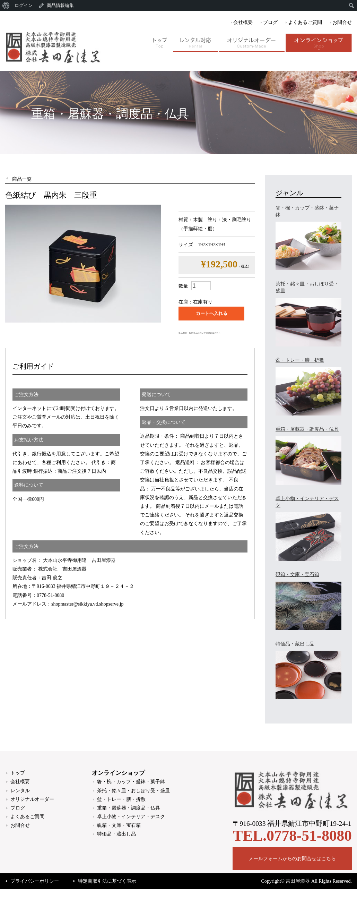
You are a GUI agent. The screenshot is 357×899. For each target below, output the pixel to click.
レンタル (20, 790)
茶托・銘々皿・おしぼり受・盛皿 (133, 790)
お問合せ (342, 22)
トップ (17, 773)
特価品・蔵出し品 (116, 834)
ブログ (270, 22)
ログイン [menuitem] (24, 5)
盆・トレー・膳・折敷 (121, 799)
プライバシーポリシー (34, 881)
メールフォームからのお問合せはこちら (292, 858)
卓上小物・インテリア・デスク (131, 816)
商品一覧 (22, 179)
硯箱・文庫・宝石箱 (119, 825)
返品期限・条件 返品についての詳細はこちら (199, 333)
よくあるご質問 (305, 22)
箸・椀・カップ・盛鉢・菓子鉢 (131, 781)
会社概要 (243, 22)
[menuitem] (6, 5)
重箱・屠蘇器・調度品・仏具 (128, 808)
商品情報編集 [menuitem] (60, 5)
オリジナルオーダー (32, 799)
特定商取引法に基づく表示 (107, 881)
